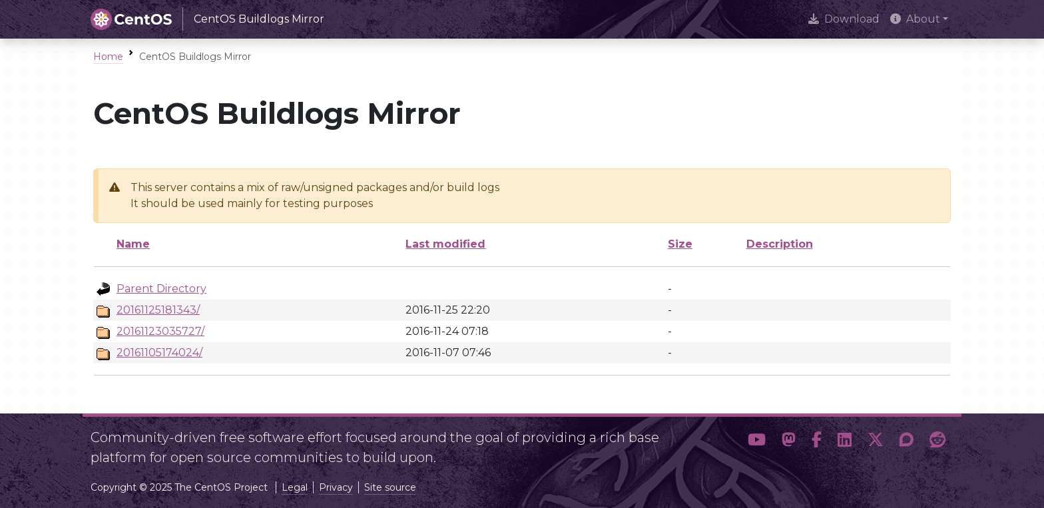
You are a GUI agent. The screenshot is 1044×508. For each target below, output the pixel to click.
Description (779, 244)
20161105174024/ (159, 352)
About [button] (915, 19)
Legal (295, 487)
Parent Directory (161, 288)
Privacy (336, 487)
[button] (757, 442)
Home (108, 57)
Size (680, 244)
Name (133, 244)
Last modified (445, 244)
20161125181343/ (158, 310)
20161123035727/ (160, 331)
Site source (390, 487)
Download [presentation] (844, 19)
